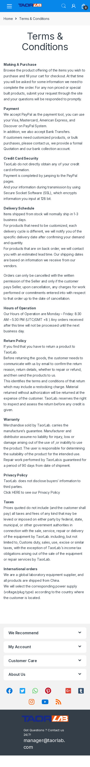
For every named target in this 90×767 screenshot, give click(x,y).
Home (8, 19)
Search (63, 6)
